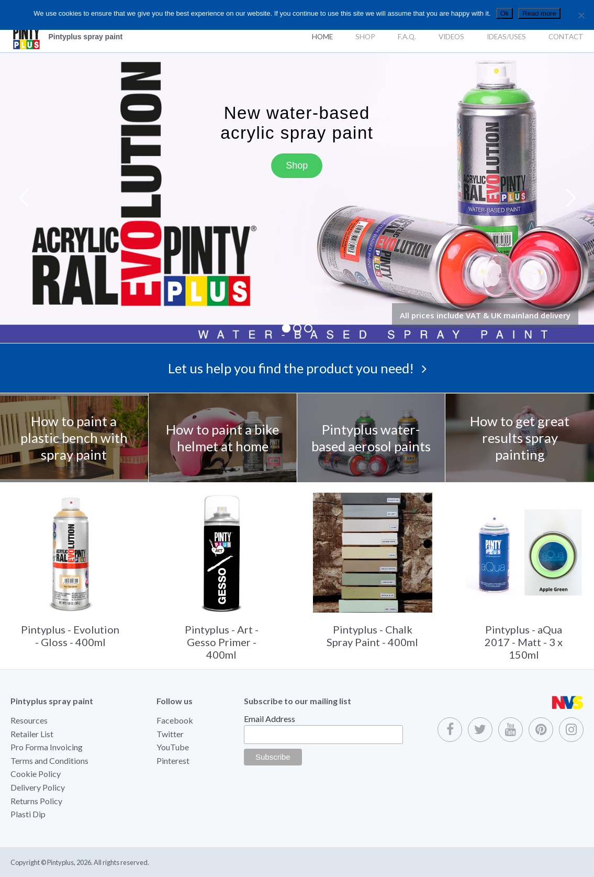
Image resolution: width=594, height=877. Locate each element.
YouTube (172, 747)
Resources (29, 720)
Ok (504, 13)
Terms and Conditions (49, 760)
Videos (451, 36)
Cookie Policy (35, 774)
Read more (539, 13)
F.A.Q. (407, 36)
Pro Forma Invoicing (46, 747)
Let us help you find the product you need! (297, 368)
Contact (566, 36)
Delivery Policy (37, 787)
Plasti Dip (28, 814)
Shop (365, 36)
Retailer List (31, 734)
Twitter (170, 734)
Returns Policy (36, 801)
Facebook (174, 720)
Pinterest (172, 760)
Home (322, 36)
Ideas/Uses (506, 36)
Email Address (269, 719)
